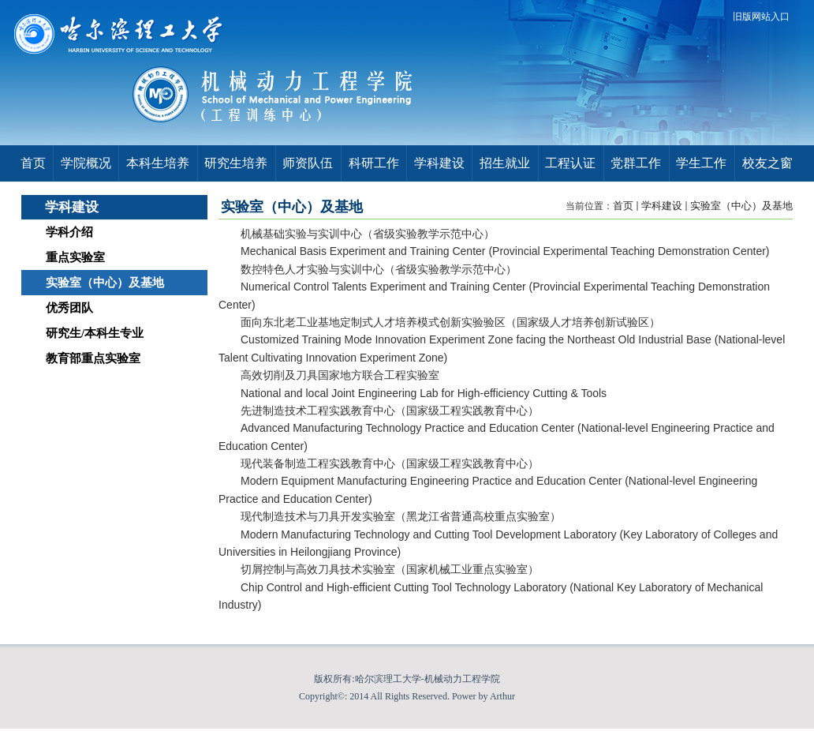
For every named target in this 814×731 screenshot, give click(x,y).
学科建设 (661, 206)
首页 (623, 206)
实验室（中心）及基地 (741, 206)
